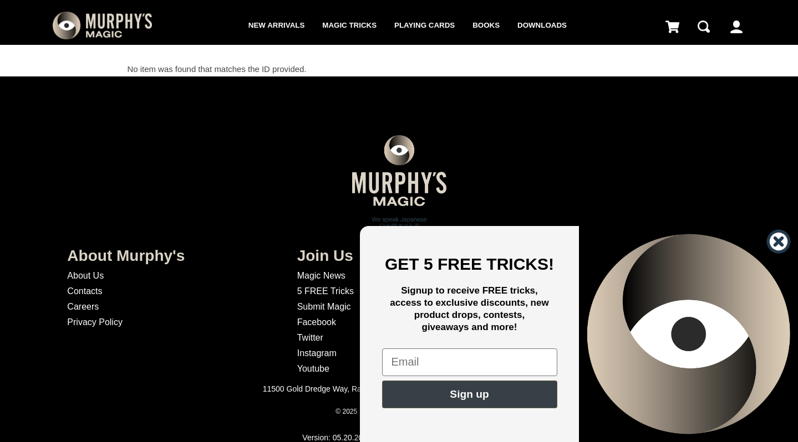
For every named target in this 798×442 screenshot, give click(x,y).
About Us (85, 275)
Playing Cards (424, 25)
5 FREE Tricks (325, 291)
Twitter (310, 337)
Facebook (316, 322)
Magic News (321, 275)
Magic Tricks (349, 25)
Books (486, 25)
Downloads (542, 25)
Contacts (84, 291)
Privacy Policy (95, 322)
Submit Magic (324, 306)
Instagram (317, 353)
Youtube (313, 368)
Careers (83, 306)
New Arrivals (276, 25)
